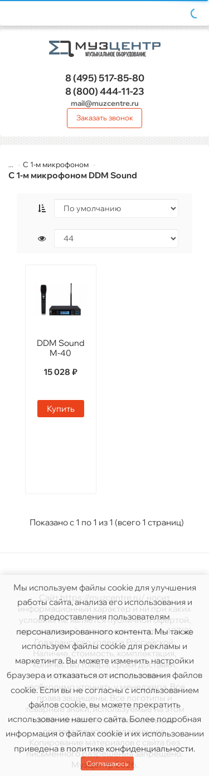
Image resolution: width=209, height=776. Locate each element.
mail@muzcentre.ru (105, 103)
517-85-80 (104, 78)
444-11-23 (104, 91)
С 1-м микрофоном (56, 164)
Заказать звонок (104, 117)
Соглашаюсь (107, 763)
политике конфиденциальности (129, 748)
